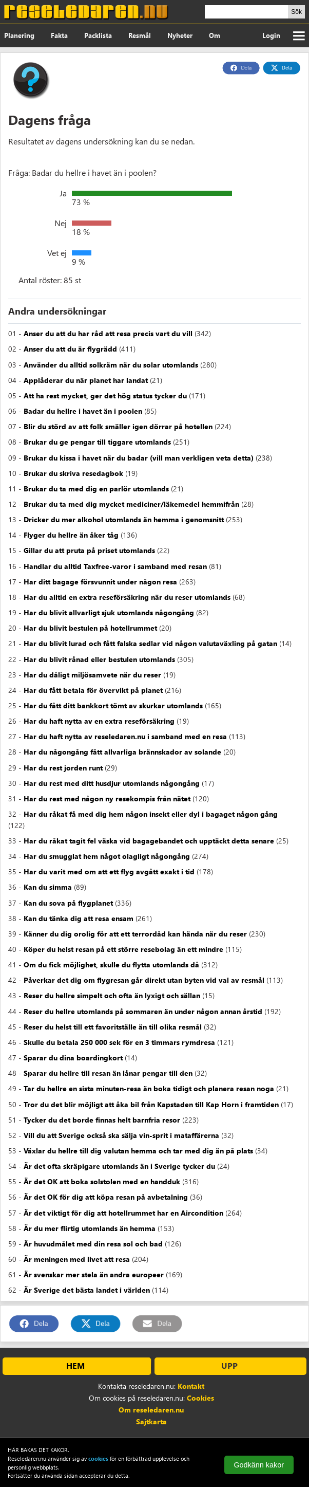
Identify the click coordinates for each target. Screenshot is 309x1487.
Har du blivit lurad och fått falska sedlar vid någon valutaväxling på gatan (150, 643)
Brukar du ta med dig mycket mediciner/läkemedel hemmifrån (131, 504)
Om (214, 35)
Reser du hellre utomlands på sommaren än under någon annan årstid (143, 1011)
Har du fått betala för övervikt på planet (93, 690)
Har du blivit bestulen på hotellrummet (90, 628)
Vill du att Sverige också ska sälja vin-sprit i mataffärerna (121, 1135)
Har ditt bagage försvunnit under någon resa (100, 581)
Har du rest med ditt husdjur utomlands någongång (112, 783)
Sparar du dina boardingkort (73, 1057)
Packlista (98, 35)
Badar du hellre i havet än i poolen (83, 411)
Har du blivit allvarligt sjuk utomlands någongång (109, 612)
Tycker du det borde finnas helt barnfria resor (102, 1120)
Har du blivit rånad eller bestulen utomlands (99, 659)
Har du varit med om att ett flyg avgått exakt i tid (109, 871)
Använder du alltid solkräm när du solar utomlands (111, 365)
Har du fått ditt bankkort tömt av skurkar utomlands (113, 705)
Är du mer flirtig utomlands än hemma (90, 1228)
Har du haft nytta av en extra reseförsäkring (99, 721)
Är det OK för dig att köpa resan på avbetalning (106, 1197)
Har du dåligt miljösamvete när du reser (92, 675)
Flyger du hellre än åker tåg (71, 535)
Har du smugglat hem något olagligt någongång (107, 856)
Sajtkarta (151, 1421)
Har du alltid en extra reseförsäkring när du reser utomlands (127, 597)
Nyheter (179, 35)
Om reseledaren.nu (151, 1410)
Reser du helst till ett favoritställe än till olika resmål (113, 1027)
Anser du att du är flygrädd (70, 349)
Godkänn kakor (259, 1465)
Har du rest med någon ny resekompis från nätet (107, 798)
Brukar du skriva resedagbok (73, 473)
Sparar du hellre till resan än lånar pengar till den (108, 1073)
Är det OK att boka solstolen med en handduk (102, 1181)
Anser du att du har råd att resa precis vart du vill (108, 333)
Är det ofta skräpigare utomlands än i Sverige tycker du (119, 1166)
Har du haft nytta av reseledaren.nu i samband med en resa (125, 736)
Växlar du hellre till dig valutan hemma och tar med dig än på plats (138, 1150)
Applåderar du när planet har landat (86, 380)
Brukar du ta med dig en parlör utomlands (96, 488)
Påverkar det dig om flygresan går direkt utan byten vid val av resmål (144, 980)
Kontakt (191, 1386)
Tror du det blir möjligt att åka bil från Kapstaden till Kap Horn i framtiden (151, 1104)
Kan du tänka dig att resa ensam (78, 918)
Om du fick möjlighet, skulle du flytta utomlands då (111, 964)
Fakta (59, 35)
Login (271, 35)
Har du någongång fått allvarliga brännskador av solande (122, 752)
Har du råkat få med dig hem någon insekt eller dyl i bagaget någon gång (151, 814)
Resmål (139, 35)
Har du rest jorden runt (63, 768)
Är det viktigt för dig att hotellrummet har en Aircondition (123, 1213)
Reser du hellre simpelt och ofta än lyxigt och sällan (112, 995)
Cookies (200, 1398)
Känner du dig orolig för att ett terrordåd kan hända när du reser (135, 934)
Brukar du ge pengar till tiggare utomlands (97, 442)
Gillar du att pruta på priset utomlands (89, 550)
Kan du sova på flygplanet (68, 903)
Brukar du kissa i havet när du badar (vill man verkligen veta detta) (139, 458)
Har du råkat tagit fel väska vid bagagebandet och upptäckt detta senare (149, 841)
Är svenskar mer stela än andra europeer (94, 1274)
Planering (19, 35)
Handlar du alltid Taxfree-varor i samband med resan (115, 566)
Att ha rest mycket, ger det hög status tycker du (105, 395)
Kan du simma (48, 887)
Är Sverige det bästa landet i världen (87, 1290)
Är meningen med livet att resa (77, 1259)
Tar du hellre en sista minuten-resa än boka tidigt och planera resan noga (149, 1088)
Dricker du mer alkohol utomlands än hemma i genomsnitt (124, 519)
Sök (296, 11)
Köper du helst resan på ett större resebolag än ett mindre (123, 949)
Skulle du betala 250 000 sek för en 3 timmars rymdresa (119, 1042)
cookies (98, 1458)
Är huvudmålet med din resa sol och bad (93, 1244)
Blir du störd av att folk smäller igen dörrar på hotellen (118, 426)
